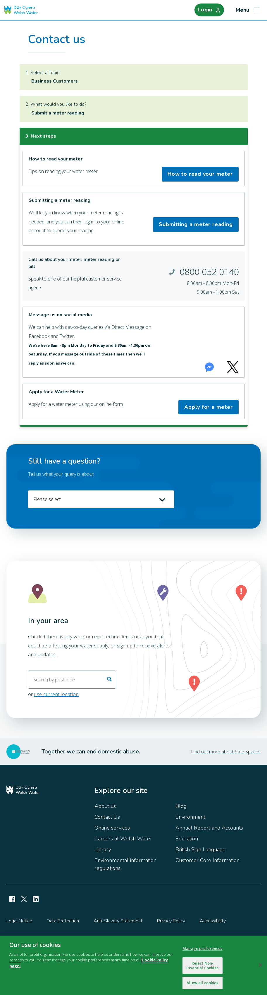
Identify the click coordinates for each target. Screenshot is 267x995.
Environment (190, 816)
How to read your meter (200, 173)
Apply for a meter (208, 407)
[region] (133, 965)
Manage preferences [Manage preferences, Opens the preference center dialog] (202, 948)
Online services (112, 827)
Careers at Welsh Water (123, 838)
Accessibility (213, 921)
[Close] (260, 965)
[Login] (208, 10)
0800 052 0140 (209, 271)
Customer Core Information (207, 860)
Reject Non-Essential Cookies (202, 965)
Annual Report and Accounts (209, 827)
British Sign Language (200, 849)
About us (105, 806)
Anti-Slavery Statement (118, 921)
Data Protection (63, 921)
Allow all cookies (202, 982)
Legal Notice (19, 921)
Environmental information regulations (125, 864)
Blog (181, 806)
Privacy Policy (171, 921)
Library (102, 849)
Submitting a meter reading (195, 224)
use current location (56, 694)
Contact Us (107, 816)
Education (186, 838)
